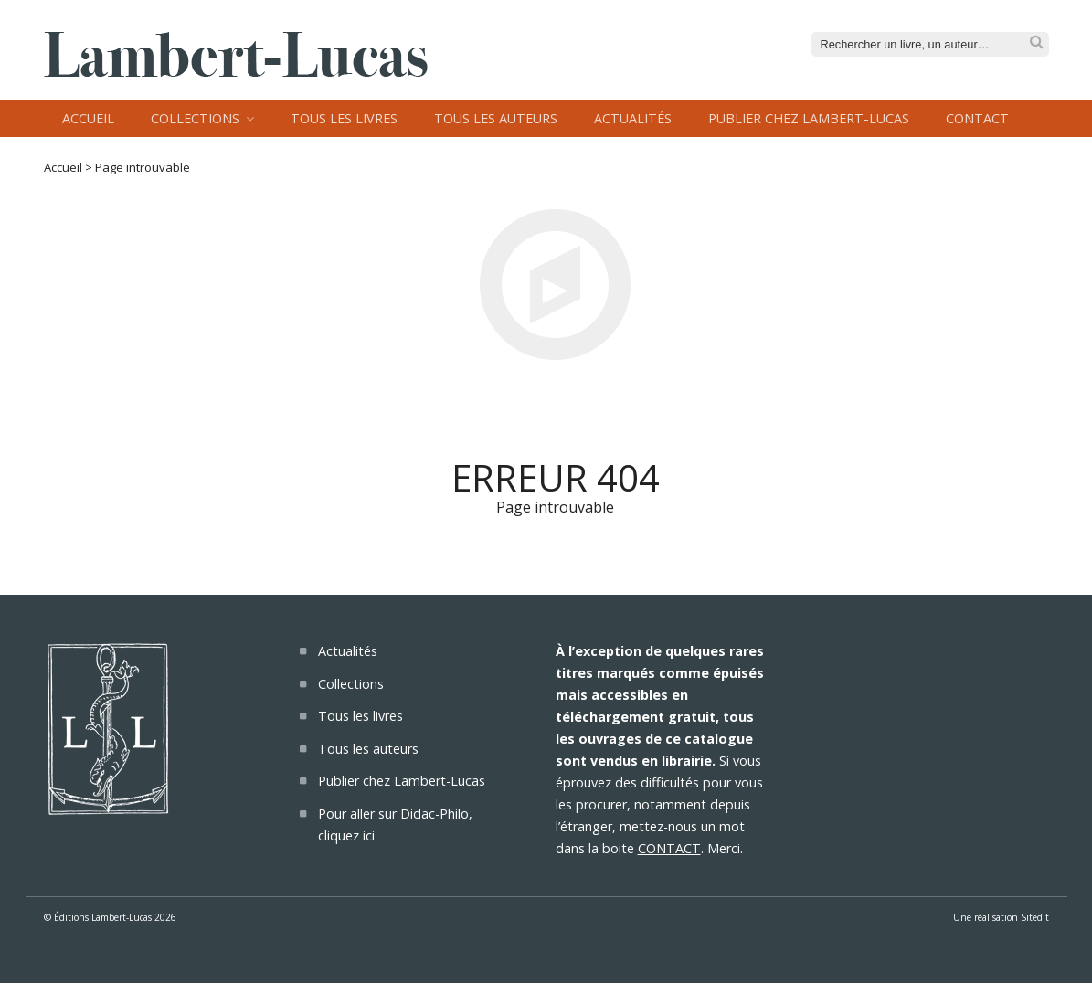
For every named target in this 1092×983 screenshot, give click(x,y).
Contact (977, 118)
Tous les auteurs (495, 118)
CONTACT (669, 848)
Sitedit (1035, 917)
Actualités (633, 118)
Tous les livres (344, 118)
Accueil (88, 118)
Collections (195, 118)
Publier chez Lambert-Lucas (808, 118)
